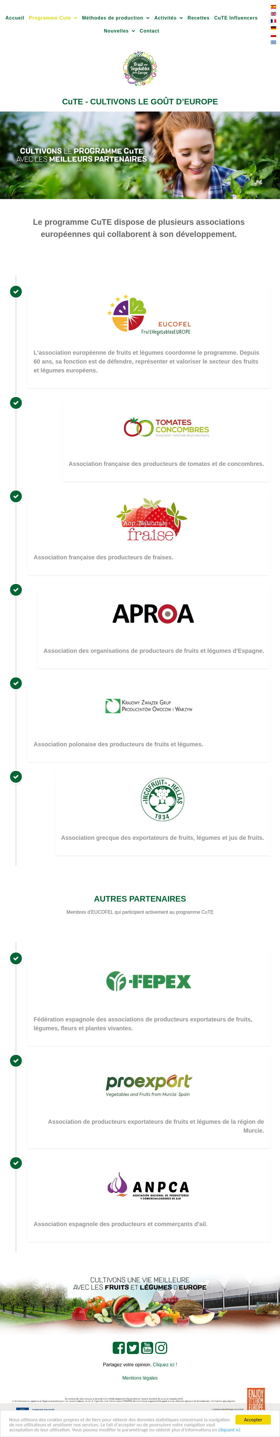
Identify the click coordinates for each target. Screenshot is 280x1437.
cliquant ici (229, 1430)
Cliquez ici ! (165, 1364)
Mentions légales (140, 1378)
